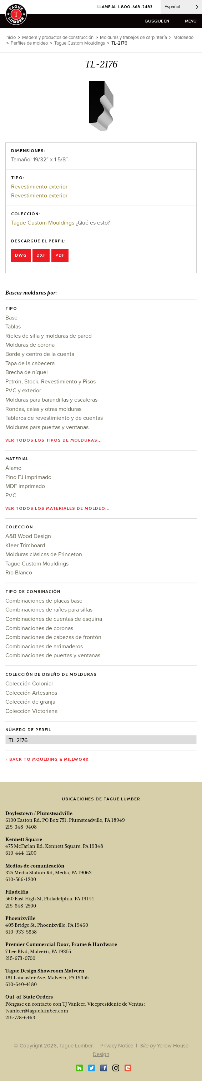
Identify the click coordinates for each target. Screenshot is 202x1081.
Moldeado (183, 37)
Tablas (13, 326)
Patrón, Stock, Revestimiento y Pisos (50, 381)
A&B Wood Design (28, 536)
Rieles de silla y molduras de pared (48, 335)
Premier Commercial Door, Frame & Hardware (61, 944)
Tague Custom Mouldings (42, 222)
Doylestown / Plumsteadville (38, 813)
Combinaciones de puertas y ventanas (52, 655)
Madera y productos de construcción (58, 37)
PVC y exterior (23, 390)
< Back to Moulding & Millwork (47, 759)
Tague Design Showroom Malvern (44, 971)
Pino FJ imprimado (28, 477)
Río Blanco (18, 572)
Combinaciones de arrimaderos (44, 646)
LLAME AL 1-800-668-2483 (124, 6)
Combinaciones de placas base (43, 600)
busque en (157, 21)
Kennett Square (23, 839)
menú (191, 21)
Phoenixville (20, 918)
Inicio (10, 37)
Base (11, 317)
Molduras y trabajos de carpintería (133, 37)
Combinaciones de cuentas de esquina (53, 618)
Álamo (13, 467)
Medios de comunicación (34, 866)
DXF (41, 255)
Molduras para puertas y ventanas (47, 427)
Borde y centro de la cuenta (39, 354)
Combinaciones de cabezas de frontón (53, 637)
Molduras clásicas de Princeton (43, 554)
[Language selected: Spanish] (181, 7)
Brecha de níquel (26, 372)
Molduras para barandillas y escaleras (51, 399)
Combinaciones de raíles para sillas (48, 609)
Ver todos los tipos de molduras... (53, 440)
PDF (60, 255)
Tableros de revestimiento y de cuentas (54, 417)
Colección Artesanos (31, 692)
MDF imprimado (25, 486)
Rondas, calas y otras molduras (43, 408)
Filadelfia (17, 892)
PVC (10, 495)
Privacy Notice (116, 1045)
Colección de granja (30, 701)
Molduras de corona (30, 344)
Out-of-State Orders (29, 997)
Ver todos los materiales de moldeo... (57, 508)
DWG (21, 255)
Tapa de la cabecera (30, 363)
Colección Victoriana (31, 711)
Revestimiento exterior (39, 186)
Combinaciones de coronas (39, 628)
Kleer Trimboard (25, 545)
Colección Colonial (29, 683)
